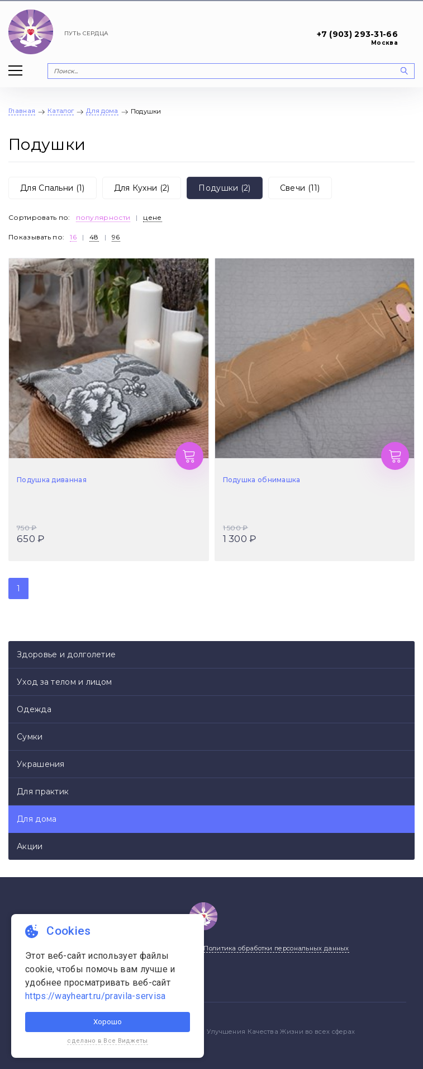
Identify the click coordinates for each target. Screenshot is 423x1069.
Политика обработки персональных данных (276, 948)
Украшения (41, 764)
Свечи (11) (300, 188)
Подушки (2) (224, 188)
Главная (21, 111)
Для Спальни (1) (52, 188)
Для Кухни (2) (142, 188)
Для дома (36, 819)
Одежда (34, 709)
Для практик (43, 792)
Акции (30, 846)
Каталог (60, 111)
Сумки (30, 737)
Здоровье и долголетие (66, 654)
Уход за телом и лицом (64, 682)
